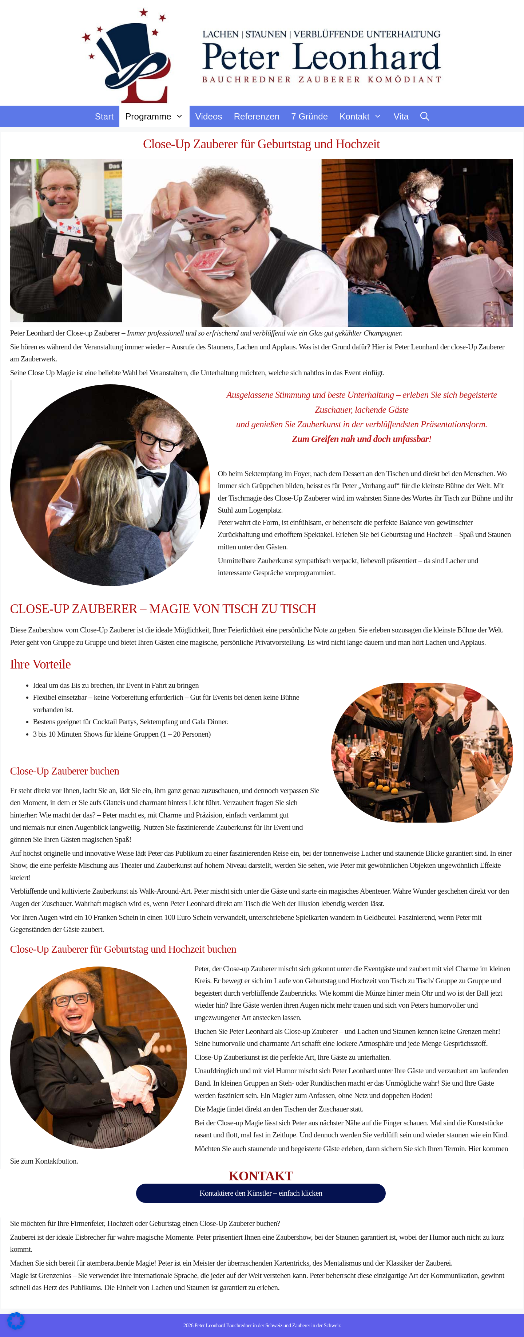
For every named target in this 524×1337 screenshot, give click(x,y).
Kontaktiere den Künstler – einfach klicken (260, 1193)
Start (104, 116)
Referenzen (256, 116)
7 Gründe (309, 116)
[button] (424, 116)
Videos (208, 116)
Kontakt (364, 116)
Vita (401, 116)
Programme (157, 116)
